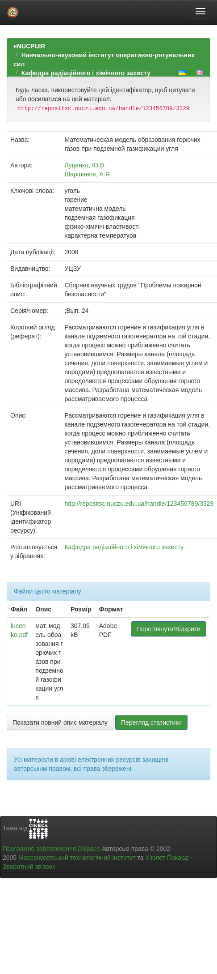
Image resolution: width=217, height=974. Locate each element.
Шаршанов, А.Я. (87, 174)
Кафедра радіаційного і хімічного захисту (85, 73)
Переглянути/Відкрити (168, 628)
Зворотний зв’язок (29, 866)
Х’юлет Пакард (167, 857)
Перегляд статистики (151, 722)
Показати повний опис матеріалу (60, 722)
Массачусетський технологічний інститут (77, 857)
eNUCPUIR (29, 46)
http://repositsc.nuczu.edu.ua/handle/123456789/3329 (138, 503)
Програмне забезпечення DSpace (51, 848)
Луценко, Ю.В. (85, 165)
